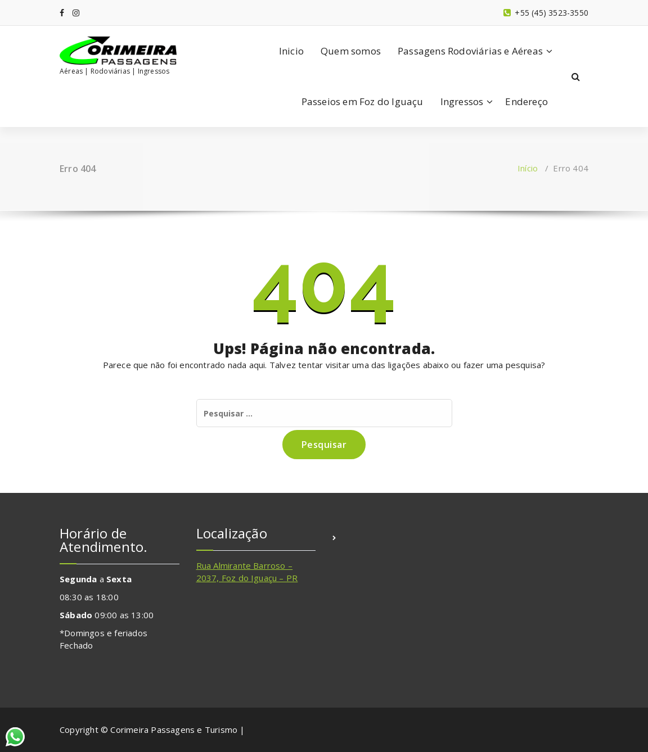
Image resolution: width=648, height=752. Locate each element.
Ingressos (462, 101)
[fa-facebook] (62, 12)
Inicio (291, 50)
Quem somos (351, 50)
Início (528, 168)
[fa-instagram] (76, 12)
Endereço (526, 101)
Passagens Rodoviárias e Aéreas (470, 50)
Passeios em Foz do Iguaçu (363, 101)
